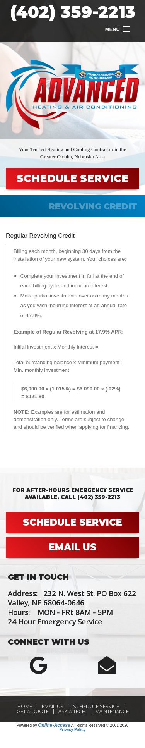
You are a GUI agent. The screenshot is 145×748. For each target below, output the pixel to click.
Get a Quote (33, 711)
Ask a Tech (71, 711)
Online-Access (54, 725)
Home (24, 706)
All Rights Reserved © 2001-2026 (100, 725)
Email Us (52, 706)
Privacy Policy (73, 729)
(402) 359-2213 (72, 12)
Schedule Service (96, 706)
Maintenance (112, 711)
